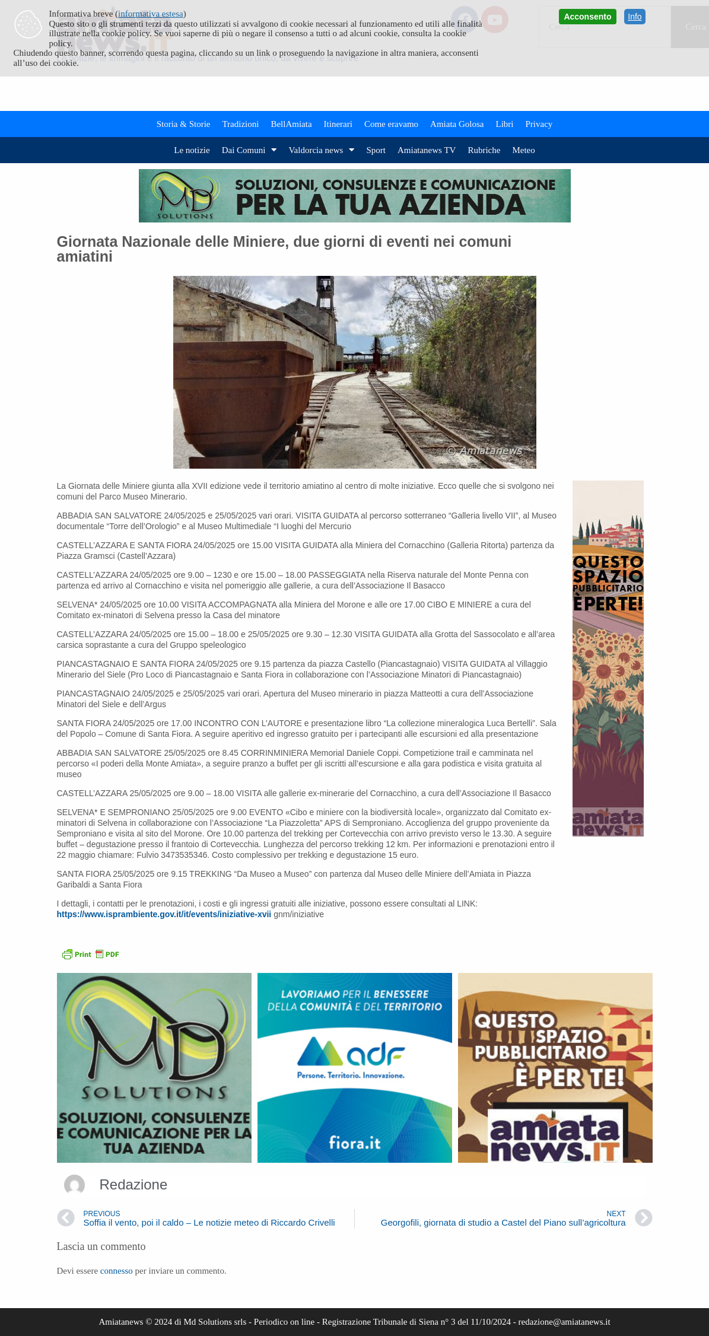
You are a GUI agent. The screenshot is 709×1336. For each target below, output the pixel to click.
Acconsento (587, 16)
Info (634, 16)
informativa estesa (150, 13)
